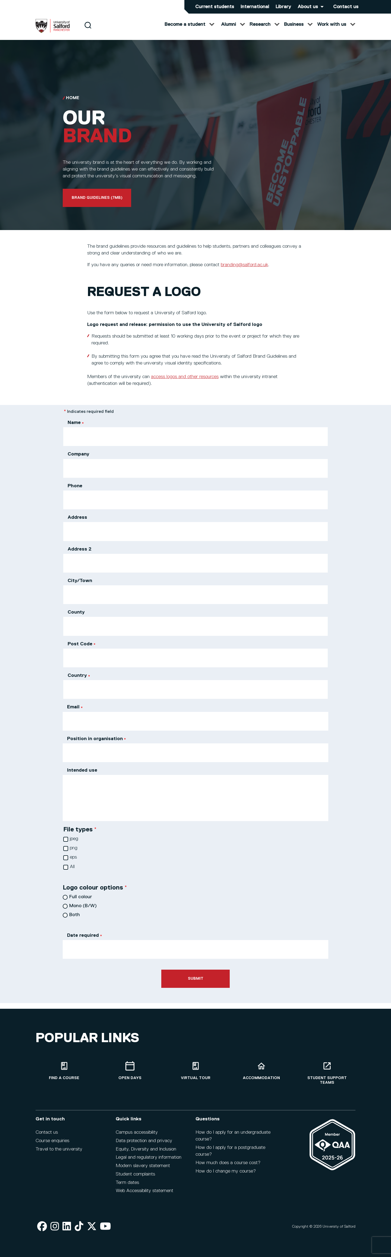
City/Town (80, 586)
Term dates (127, 1182)
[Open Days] (129, 1071)
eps (73, 862)
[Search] (87, 30)
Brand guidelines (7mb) (97, 203)
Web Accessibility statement (144, 1190)
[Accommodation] (261, 1071)
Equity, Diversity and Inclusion (146, 1149)
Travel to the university (59, 1149)
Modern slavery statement (143, 1165)
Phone (75, 491)
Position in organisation (95, 744)
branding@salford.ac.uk (244, 270)
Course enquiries (52, 1140)
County (76, 617)
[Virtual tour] (195, 1071)
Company (78, 459)
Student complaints (135, 1174)
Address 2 (80, 554)
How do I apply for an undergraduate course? (232, 1136)
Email (73, 712)
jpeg (74, 844)
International (255, 6)
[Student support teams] (326, 1073)
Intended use (82, 775)
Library (283, 6)
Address (77, 522)
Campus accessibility (137, 1132)
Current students (214, 6)
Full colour (80, 902)
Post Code (80, 649)
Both (74, 920)
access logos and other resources (185, 382)
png (73, 853)
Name (74, 428)
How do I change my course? (225, 1171)
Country (77, 680)
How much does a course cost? (227, 1162)
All (72, 872)
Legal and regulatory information (148, 1157)
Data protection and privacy (144, 1140)
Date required (83, 940)
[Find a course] (64, 1071)
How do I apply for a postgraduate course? (230, 1151)
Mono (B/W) (83, 911)
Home (72, 103)
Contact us (345, 6)
